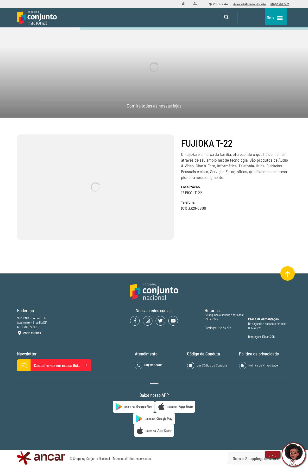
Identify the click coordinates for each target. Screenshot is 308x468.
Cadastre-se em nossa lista (54, 365)
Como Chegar (29, 333)
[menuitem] (184, 4)
